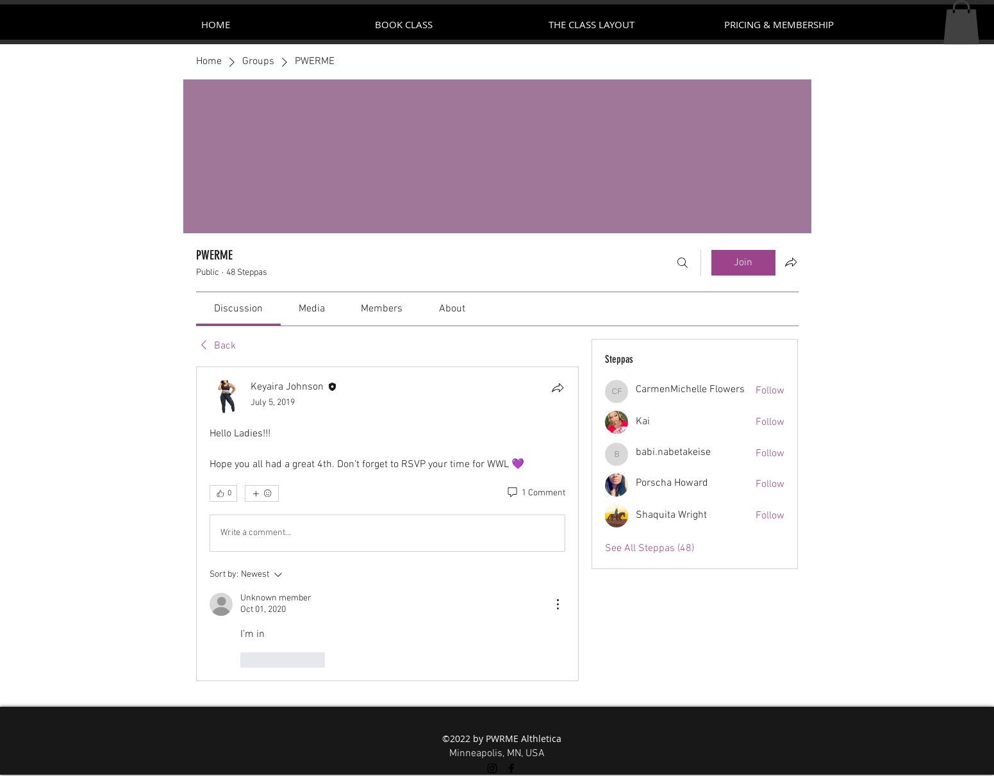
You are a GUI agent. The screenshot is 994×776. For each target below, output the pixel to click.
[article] (387, 524)
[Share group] (791, 262)
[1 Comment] (535, 493)
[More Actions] (557, 604)
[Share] (557, 387)
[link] (238, 308)
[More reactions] (262, 493)
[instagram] (492, 768)
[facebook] (511, 768)
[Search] (682, 263)
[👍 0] (223, 493)
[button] (961, 22)
